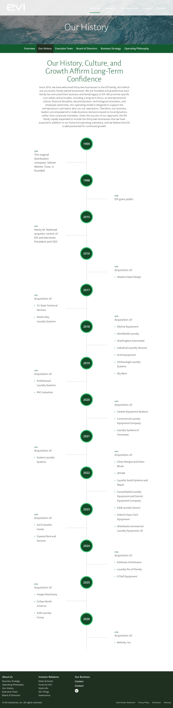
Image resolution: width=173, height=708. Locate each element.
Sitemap (167, 702)
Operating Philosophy (136, 48)
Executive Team (64, 48)
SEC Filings (44, 691)
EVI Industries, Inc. (14, 702)
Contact (161, 8)
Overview (29, 48)
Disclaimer (156, 702)
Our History (45, 48)
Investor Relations (49, 677)
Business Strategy (111, 48)
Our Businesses (129, 8)
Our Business (82, 677)
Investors (110, 8)
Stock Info (43, 688)
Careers (147, 8)
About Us (95, 8)
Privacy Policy (143, 702)
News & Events (46, 681)
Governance (44, 695)
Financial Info (45, 684)
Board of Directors (86, 48)
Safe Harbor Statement (125, 702)
